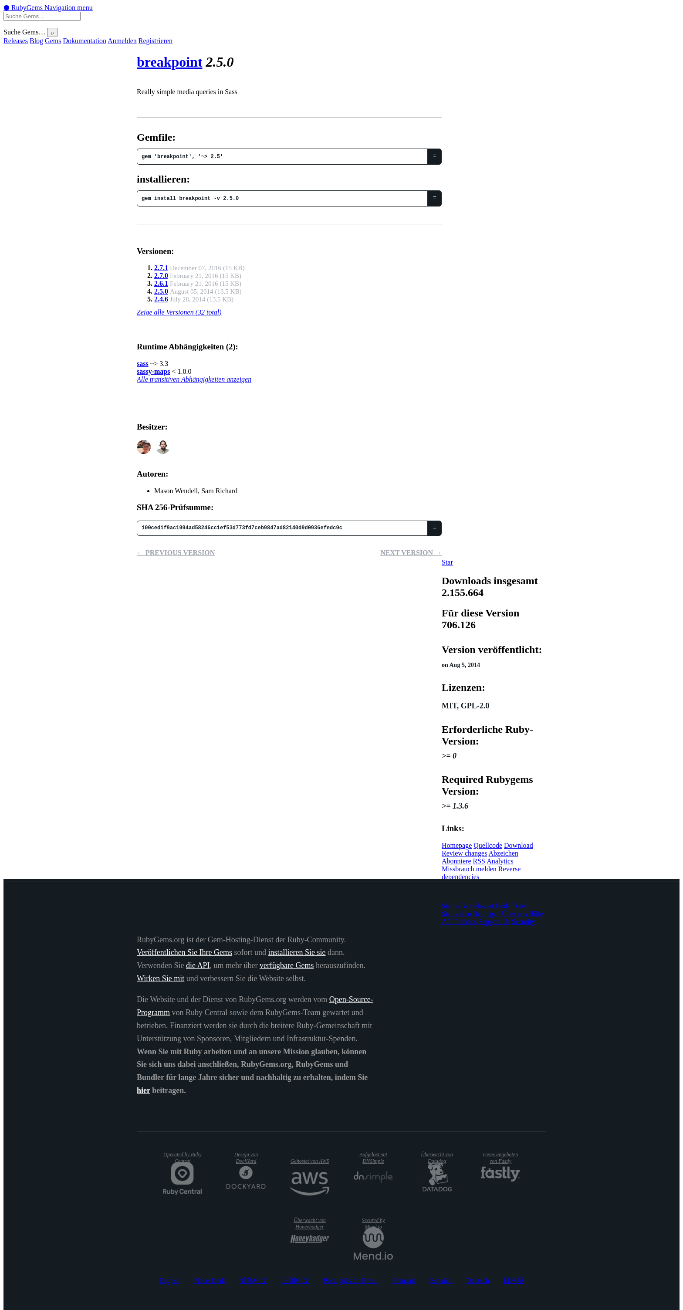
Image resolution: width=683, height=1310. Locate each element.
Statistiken (456, 913)
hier (143, 1090)
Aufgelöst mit (373, 1157)
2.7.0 (161, 275)
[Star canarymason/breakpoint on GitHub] (447, 562)
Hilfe (536, 913)
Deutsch (478, 1280)
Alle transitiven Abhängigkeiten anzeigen (194, 379)
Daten (520, 906)
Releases (15, 40)
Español (441, 1280)
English (169, 1280)
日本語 (513, 1280)
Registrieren (155, 40)
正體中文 (296, 1280)
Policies (466, 921)
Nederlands (210, 1280)
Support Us (494, 921)
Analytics (500, 861)
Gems (53, 40)
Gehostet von (310, 1161)
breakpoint (170, 62)
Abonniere (456, 861)
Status (450, 906)
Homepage (457, 845)
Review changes (464, 853)
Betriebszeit (477, 906)
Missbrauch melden (469, 869)
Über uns (514, 913)
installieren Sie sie (297, 952)
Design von (246, 1157)
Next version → (411, 552)
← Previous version (176, 552)
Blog (36, 40)
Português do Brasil (351, 1280)
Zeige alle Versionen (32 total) (179, 312)
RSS (479, 861)
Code (503, 906)
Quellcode (487, 845)
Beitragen (486, 913)
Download (518, 845)
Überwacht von (437, 1157)
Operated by (182, 1157)
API (447, 921)
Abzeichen (503, 853)
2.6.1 (161, 283)
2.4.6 (161, 299)
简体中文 (254, 1280)
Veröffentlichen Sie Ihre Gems (184, 952)
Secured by (373, 1223)
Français (404, 1280)
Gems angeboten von (500, 1157)
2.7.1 (161, 267)
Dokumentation (84, 40)
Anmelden (122, 40)
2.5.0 (161, 291)
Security (523, 921)
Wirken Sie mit (160, 978)
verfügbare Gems (287, 965)
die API (198, 965)
